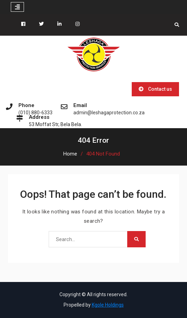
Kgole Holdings (108, 305)
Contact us (160, 89)
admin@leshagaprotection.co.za (109, 113)
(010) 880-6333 (35, 113)
